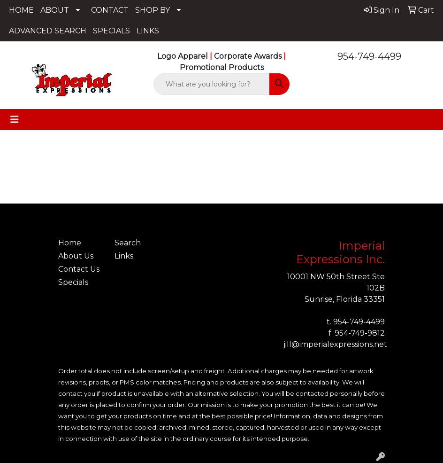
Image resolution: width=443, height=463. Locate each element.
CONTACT (110, 10)
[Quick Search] (211, 84)
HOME (21, 10)
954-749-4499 (369, 56)
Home (69, 242)
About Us (75, 255)
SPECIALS (111, 30)
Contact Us (78, 269)
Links (124, 255)
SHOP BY (152, 10)
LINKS (148, 30)
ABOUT (54, 10)
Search (128, 242)
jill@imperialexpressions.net (335, 344)
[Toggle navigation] (14, 119)
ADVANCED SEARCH (47, 30)
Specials (73, 282)
